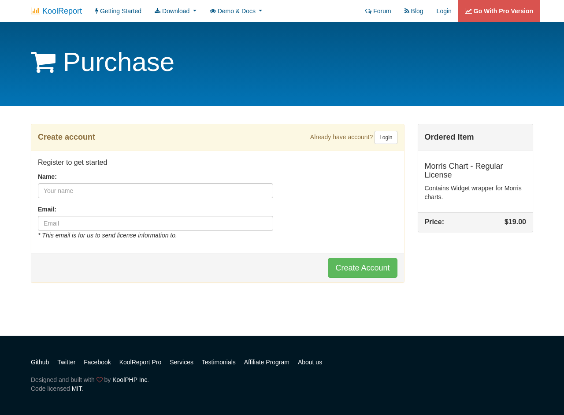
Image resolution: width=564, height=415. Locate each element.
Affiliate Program (266, 362)
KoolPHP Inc (129, 379)
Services (181, 362)
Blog (413, 11)
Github (40, 362)
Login (444, 11)
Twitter (66, 362)
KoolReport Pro (140, 362)
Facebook (97, 362)
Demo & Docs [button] (233, 11)
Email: (47, 209)
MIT (77, 388)
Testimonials (219, 362)
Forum (378, 11)
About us (310, 362)
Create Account (362, 267)
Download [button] (173, 11)
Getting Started (118, 11)
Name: (47, 176)
